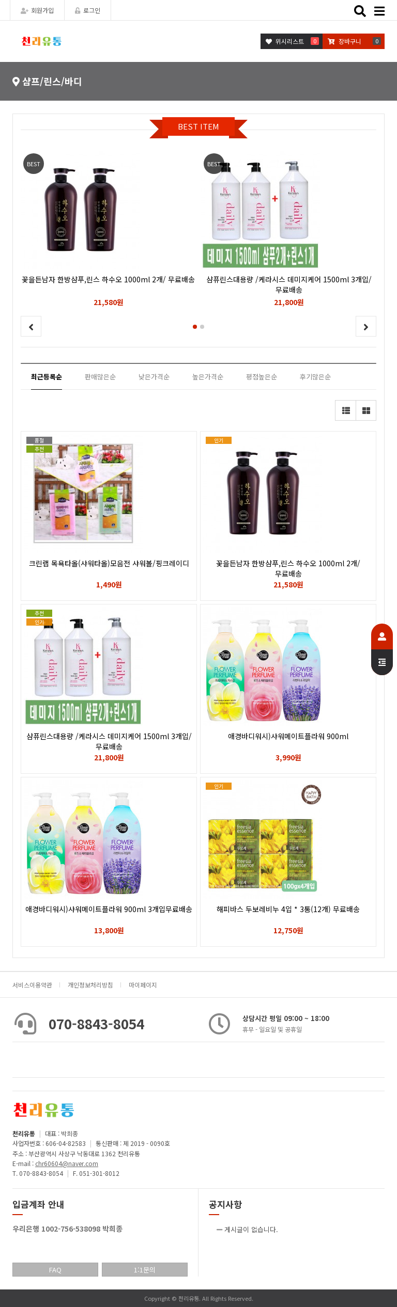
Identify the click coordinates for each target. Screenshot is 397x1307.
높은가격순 (207, 376)
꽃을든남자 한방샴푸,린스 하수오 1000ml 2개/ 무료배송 (288, 568)
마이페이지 (143, 984)
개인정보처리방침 (90, 984)
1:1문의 (145, 1269)
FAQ (55, 1269)
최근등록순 (46, 376)
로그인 (87, 10)
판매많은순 (100, 376)
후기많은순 (315, 376)
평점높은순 (261, 376)
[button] (195, 327)
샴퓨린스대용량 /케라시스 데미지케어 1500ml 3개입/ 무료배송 (109, 741)
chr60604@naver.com (66, 1163)
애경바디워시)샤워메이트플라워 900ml (288, 736)
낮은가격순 (154, 376)
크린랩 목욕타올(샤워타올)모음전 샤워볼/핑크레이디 (109, 563)
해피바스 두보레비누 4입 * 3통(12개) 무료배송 (288, 909)
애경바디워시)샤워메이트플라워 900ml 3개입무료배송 (108, 909)
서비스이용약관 (32, 984)
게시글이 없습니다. (251, 1229)
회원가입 (37, 10)
